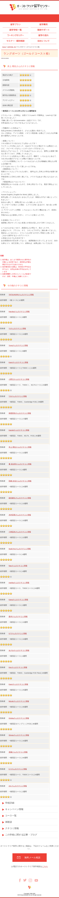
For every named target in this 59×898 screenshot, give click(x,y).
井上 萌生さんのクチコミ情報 (20, 447)
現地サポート (43, 29)
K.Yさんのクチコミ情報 (18, 769)
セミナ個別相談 (16, 40)
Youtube (36, 880)
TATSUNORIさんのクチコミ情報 (21, 295)
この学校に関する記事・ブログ (21, 834)
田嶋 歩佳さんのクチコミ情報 (20, 481)
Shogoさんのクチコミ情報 (19, 735)
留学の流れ (43, 35)
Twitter (26, 880)
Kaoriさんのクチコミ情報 (18, 362)
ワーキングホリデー (15, 35)
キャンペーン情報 (14, 809)
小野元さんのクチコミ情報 (19, 379)
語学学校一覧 (15, 29)
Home (4, 47)
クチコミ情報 (12, 828)
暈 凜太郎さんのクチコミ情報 (20, 464)
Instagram (32, 880)
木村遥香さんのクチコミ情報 (20, 515)
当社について (43, 40)
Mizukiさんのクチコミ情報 (19, 701)
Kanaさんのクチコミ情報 (18, 600)
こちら (45, 866)
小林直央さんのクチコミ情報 (20, 532)
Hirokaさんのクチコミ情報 (19, 718)
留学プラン (15, 24)
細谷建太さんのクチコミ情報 (20, 498)
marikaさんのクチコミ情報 (19, 583)
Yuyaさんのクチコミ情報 (18, 345)
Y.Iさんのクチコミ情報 (17, 328)
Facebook (20, 880)
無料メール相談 (32, 857)
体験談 (8, 822)
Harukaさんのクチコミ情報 (19, 311)
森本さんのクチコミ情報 (18, 616)
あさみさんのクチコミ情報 (19, 650)
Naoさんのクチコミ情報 (18, 566)
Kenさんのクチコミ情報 (18, 667)
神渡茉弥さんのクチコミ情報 (20, 413)
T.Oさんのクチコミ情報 (18, 396)
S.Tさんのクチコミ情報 (18, 633)
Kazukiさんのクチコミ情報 (19, 430)
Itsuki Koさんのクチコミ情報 (20, 549)
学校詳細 (9, 803)
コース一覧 (11, 815)
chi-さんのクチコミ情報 (18, 786)
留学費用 (43, 24)
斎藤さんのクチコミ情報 (18, 752)
